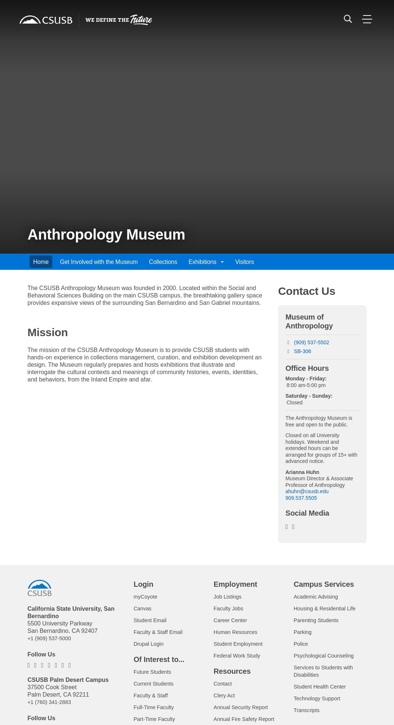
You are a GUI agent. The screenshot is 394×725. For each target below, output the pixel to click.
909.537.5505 (301, 498)
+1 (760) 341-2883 (52, 702)
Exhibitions (206, 262)
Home (41, 262)
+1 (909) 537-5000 (52, 638)
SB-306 (302, 351)
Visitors (244, 262)
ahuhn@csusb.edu (307, 491)
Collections (163, 262)
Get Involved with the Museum (99, 262)
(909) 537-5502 (312, 342)
